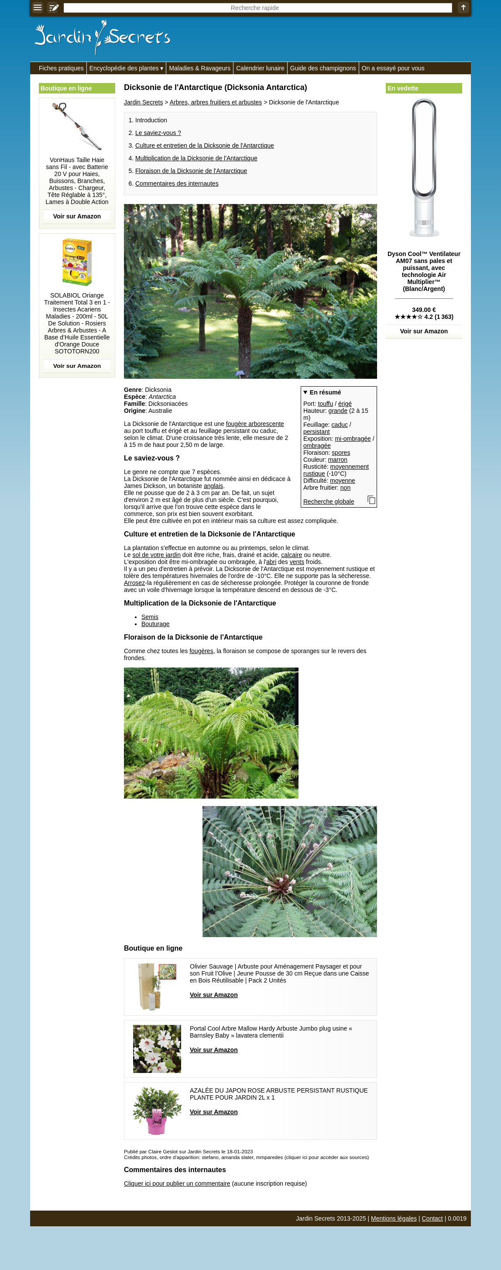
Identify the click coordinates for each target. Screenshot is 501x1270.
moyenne (342, 480)
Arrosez (134, 582)
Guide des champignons (323, 68)
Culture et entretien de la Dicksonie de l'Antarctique (204, 145)
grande (338, 410)
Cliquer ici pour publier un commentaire (177, 1183)
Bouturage (155, 623)
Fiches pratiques (61, 68)
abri (271, 561)
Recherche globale (328, 501)
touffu (325, 403)
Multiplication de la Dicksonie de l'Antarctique (196, 158)
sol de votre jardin (156, 554)
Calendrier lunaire (260, 68)
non (345, 487)
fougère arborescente (255, 423)
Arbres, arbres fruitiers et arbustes (216, 102)
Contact (432, 1218)
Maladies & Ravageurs (199, 68)
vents (297, 561)
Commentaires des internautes (177, 183)
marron (337, 459)
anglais (213, 485)
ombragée (317, 445)
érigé (345, 403)
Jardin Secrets (143, 102)
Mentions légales (394, 1218)
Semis (149, 616)
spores (341, 452)
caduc (340, 424)
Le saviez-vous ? (158, 132)
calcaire (291, 554)
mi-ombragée (353, 438)
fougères (201, 650)
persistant (316, 431)
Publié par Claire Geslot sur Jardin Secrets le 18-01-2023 (188, 1151)
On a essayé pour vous (393, 68)
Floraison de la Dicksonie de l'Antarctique (191, 170)
